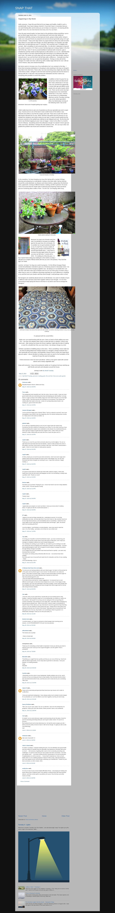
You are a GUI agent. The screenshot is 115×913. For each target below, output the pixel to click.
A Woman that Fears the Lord (30, 568)
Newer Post (22, 816)
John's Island (26, 745)
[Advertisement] (43, 800)
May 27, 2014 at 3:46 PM (28, 498)
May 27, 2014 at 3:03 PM (28, 477)
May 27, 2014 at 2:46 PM (28, 418)
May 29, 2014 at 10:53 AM (29, 668)
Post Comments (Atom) (32, 819)
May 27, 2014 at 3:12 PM (28, 488)
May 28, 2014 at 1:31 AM (28, 613)
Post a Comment (25, 781)
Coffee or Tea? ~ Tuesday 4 (32, 887)
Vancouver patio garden (59, 376)
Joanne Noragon (27, 410)
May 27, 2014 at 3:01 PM (28, 449)
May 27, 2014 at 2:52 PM (28, 434)
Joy (23, 536)
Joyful (24, 439)
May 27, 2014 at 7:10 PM (28, 531)
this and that (49, 376)
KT (23, 515)
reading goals (41, 376)
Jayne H (24, 688)
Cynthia (24, 673)
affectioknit (25, 630)
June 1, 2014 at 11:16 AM (29, 730)
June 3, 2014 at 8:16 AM (28, 763)
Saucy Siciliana (26, 704)
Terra (24, 392)
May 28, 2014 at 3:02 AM (28, 625)
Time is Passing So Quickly (32, 893)
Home (44, 816)
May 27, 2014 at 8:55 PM (28, 589)
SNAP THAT (24, 8)
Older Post (65, 816)
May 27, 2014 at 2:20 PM (28, 405)
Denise (24, 482)
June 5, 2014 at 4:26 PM (28, 778)
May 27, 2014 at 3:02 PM (28, 464)
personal (35, 376)
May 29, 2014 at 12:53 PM (29, 682)
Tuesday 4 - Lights (24, 824)
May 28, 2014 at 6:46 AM (28, 638)
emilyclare (25, 768)
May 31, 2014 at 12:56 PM (29, 710)
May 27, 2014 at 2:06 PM (28, 386)
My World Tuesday (48, 370)
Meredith (24, 656)
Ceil (23, 716)
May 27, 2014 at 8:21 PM (28, 562)
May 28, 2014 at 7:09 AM (28, 651)
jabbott (24, 423)
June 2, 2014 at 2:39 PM (28, 740)
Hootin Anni (25, 619)
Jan (23, 594)
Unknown (25, 382)
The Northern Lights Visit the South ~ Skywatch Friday (39, 902)
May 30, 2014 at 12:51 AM (29, 699)
